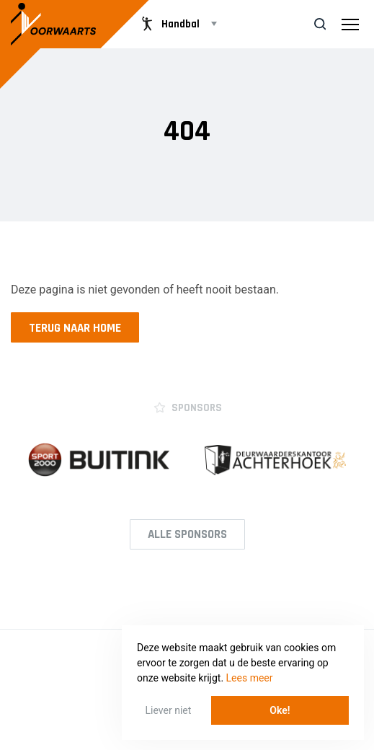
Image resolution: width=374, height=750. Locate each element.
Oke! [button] (280, 710)
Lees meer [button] (249, 678)
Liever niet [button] (169, 710)
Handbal (169, 23)
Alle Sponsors (187, 534)
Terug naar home (75, 328)
